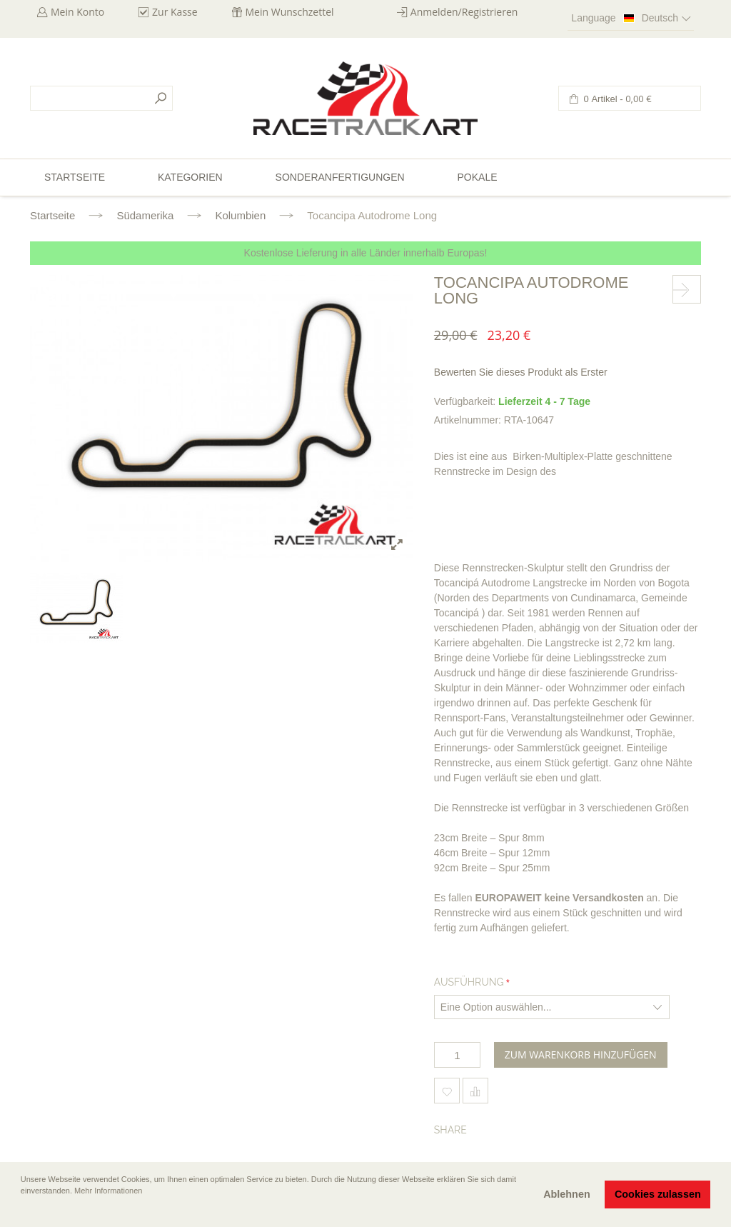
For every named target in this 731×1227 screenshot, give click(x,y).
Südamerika (144, 215)
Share (450, 1130)
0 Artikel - (616, 99)
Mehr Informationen (108, 1190)
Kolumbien (240, 215)
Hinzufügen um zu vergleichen (475, 1090)
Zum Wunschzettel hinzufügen (447, 1090)
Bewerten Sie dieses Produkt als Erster (521, 372)
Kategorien (190, 177)
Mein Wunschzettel (290, 12)
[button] (22, 1210)
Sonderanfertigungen (340, 177)
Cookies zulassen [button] (658, 1194)
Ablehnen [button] (566, 1194)
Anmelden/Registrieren (464, 12)
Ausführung (469, 982)
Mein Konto (77, 12)
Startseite (52, 215)
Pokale (477, 177)
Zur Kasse (175, 12)
